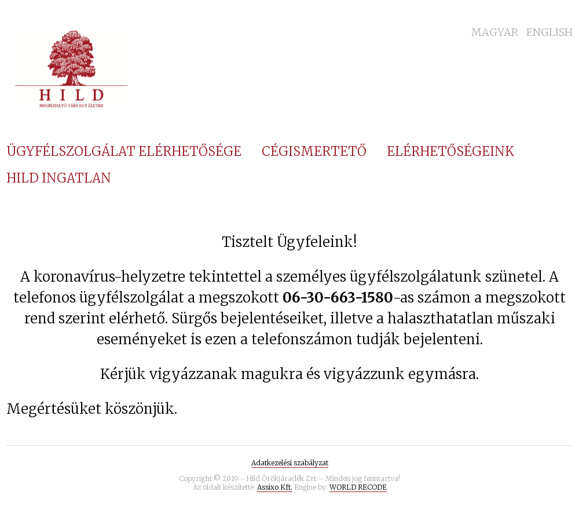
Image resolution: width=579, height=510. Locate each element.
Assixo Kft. (274, 487)
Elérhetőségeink (450, 151)
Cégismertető (314, 151)
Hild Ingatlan (58, 178)
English (549, 32)
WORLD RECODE (358, 487)
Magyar (494, 32)
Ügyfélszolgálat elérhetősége (123, 151)
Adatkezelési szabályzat (289, 462)
